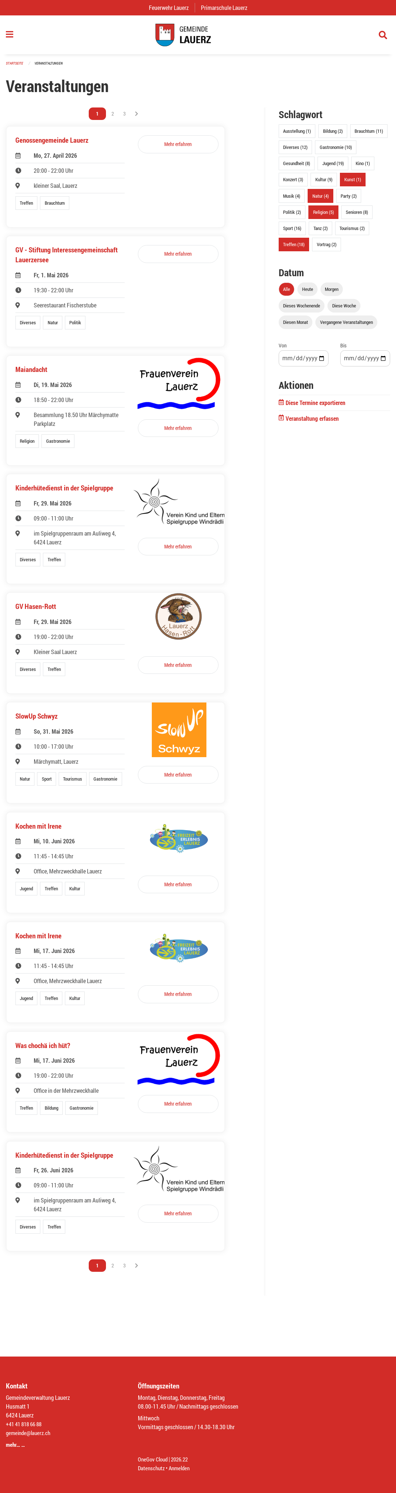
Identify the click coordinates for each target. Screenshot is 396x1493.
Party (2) (349, 199)
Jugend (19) (333, 167)
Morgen (331, 293)
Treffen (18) (294, 248)
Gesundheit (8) (296, 167)
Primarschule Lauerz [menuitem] (227, 7)
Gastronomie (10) (336, 151)
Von (283, 349)
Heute (307, 293)
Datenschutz (152, 1468)
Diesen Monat (295, 326)
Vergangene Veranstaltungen (346, 326)
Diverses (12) (295, 151)
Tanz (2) (321, 232)
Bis (343, 349)
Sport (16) (292, 232)
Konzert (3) (293, 183)
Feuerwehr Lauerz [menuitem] (172, 7)
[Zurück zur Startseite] (198, 36)
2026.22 (182, 1459)
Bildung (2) (333, 135)
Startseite (15, 66)
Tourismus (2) (352, 232)
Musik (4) (291, 199)
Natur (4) (320, 199)
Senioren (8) (357, 215)
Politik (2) (292, 215)
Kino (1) (363, 167)
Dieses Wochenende (301, 309)
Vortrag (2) (327, 248)
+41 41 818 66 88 (25, 1424)
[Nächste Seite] (136, 117)
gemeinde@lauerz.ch (30, 1433)
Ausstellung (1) (297, 135)
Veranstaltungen (51, 66)
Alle (286, 293)
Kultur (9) (324, 183)
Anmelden (182, 1468)
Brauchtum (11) (369, 135)
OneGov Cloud (154, 1459)
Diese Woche (344, 309)
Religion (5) (323, 215)
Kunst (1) (352, 183)
